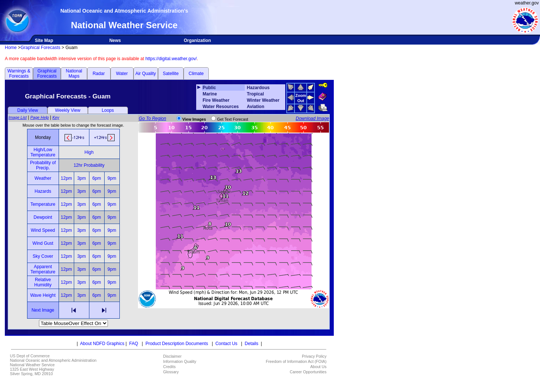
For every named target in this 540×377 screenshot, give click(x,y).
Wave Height (42, 295)
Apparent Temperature (42, 269)
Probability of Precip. (43, 165)
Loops (108, 110)
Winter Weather (263, 100)
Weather (42, 178)
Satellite (171, 73)
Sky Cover (43, 256)
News (115, 40)
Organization (197, 40)
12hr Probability (88, 165)
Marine (209, 94)
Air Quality (145, 73)
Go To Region (152, 118)
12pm (66, 178)
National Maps (74, 73)
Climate (196, 73)
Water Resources (220, 106)
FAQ (133, 343)
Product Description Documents (176, 343)
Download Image (312, 118)
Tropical (255, 94)
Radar (99, 73)
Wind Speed (43, 230)
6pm (96, 178)
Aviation (255, 106)
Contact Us (226, 343)
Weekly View (67, 110)
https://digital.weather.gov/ (171, 58)
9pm (112, 178)
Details (252, 343)
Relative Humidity (43, 282)
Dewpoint (43, 217)
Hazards (42, 191)
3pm (81, 178)
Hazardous (258, 87)
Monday (43, 137)
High (89, 152)
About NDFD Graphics (102, 343)
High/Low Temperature (42, 152)
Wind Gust (43, 243)
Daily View (27, 110)
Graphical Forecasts (40, 47)
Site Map (44, 40)
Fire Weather (215, 100)
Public (209, 87)
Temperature (42, 204)
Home (11, 47)
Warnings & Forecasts (18, 73)
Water (122, 73)
